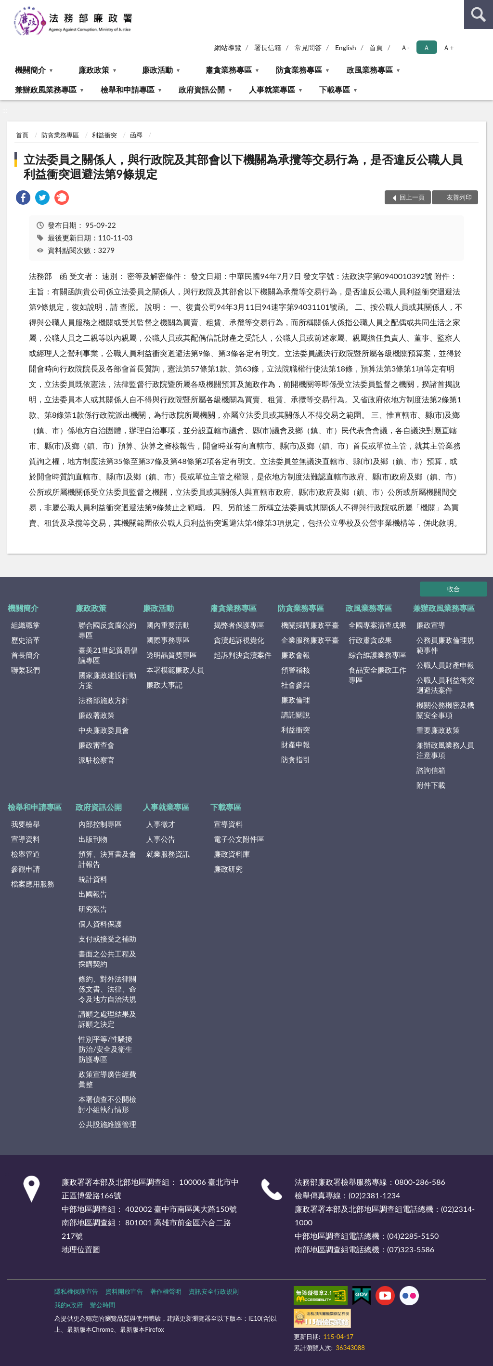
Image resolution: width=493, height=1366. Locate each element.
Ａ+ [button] (448, 47)
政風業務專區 (370, 69)
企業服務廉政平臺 (310, 640)
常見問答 (308, 47)
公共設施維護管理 (107, 1124)
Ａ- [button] (405, 47)
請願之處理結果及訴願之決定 (107, 1018)
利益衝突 (104, 135)
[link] (23, 198)
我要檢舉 (25, 824)
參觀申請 (25, 868)
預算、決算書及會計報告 (107, 858)
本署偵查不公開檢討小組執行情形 (107, 1104)
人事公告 (160, 839)
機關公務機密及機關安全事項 (445, 710)
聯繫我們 (25, 669)
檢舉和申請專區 (128, 89)
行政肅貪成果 (370, 640)
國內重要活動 (168, 625)
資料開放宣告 (124, 1291)
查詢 (478, 14)
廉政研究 (228, 868)
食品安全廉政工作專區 (377, 674)
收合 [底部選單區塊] (453, 589)
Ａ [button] (426, 47)
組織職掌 (25, 625)
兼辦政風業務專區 (46, 89)
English (345, 47)
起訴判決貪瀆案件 (243, 654)
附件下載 (430, 785)
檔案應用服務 (32, 883)
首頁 (376, 47)
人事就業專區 (272, 89)
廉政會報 (295, 654)
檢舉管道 (25, 853)
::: (7, 7)
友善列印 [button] (459, 197)
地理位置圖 (81, 1249)
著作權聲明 (166, 1291)
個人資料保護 (100, 923)
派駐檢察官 (96, 760)
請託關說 (295, 714)
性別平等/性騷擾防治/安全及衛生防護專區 (105, 1048)
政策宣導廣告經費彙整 (107, 1079)
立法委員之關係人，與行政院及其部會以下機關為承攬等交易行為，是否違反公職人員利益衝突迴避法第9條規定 (243, 166)
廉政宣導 (430, 625)
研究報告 (92, 908)
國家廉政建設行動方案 (107, 680)
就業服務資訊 (168, 853)
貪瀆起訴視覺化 (239, 640)
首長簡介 (25, 654)
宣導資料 (25, 839)
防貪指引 (295, 759)
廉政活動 (157, 69)
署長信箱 (267, 47)
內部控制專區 (100, 824)
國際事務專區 (168, 640)
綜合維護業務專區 (377, 654)
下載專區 (334, 89)
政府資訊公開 (202, 89)
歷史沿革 (25, 640)
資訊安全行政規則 (214, 1291)
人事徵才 (160, 824)
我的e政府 (68, 1305)
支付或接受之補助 (107, 938)
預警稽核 (295, 669)
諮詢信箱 (430, 770)
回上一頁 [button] (412, 197)
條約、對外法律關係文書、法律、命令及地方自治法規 (107, 988)
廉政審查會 (96, 745)
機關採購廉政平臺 (310, 625)
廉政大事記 (164, 684)
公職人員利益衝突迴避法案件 (445, 685)
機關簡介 (30, 69)
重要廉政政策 (438, 730)
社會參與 (295, 684)
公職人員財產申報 (445, 665)
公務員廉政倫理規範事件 (445, 645)
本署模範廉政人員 (175, 669)
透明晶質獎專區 (171, 654)
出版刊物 (92, 839)
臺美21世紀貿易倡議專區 (107, 655)
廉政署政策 (96, 715)
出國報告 (92, 893)
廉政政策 (93, 69)
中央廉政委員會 (103, 730)
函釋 (136, 135)
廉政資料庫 (232, 853)
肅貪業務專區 (229, 69)
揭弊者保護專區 (239, 625)
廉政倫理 (295, 699)
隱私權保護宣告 (76, 1291)
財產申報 (295, 744)
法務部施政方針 (103, 700)
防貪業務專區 (299, 69)
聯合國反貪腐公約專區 (107, 630)
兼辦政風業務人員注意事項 (445, 750)
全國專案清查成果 (377, 625)
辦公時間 (102, 1305)
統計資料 (92, 879)
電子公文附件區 (239, 839)
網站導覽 (227, 47)
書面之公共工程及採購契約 (107, 958)
